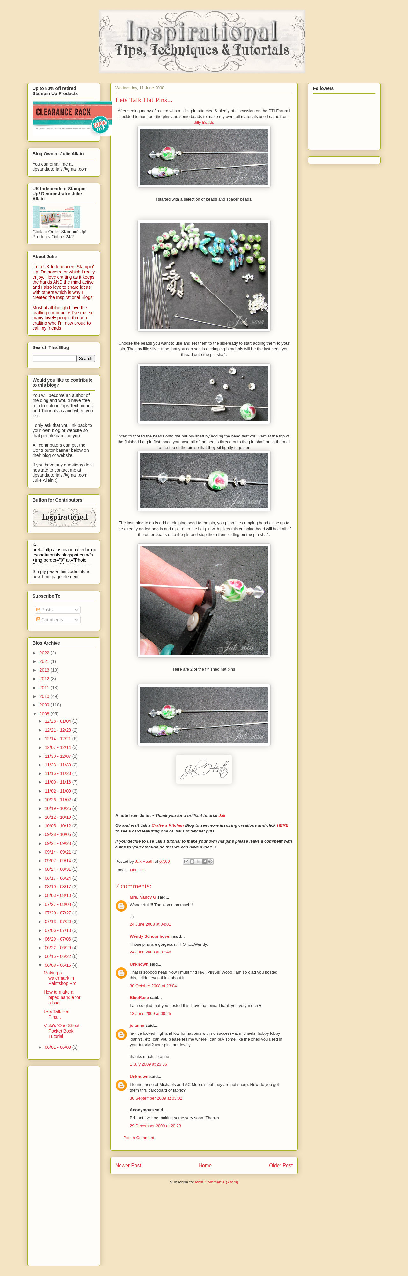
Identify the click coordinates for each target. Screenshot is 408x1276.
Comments (49, 619)
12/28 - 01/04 (58, 721)
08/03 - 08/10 (58, 895)
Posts (44, 609)
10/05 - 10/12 (58, 825)
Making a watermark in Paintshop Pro (60, 978)
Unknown (139, 964)
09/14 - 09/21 (58, 851)
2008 (45, 713)
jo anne (137, 1025)
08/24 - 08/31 (58, 869)
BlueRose (139, 997)
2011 (45, 687)
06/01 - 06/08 (58, 1047)
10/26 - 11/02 (58, 799)
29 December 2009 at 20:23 (155, 1125)
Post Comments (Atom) (216, 1182)
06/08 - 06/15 (58, 965)
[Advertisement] (58, 1164)
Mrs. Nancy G (143, 897)
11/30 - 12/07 (58, 756)
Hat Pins (138, 870)
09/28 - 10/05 (58, 834)
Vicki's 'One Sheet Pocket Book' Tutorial (61, 1031)
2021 (45, 661)
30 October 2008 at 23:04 (153, 985)
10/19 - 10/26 (58, 808)
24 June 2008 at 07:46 (150, 952)
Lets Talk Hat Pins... (56, 1014)
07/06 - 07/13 (58, 930)
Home (205, 1165)
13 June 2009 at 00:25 (150, 1013)
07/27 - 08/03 (58, 904)
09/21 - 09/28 (58, 843)
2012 (45, 678)
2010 (45, 696)
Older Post (281, 1165)
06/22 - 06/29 (58, 947)
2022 (45, 652)
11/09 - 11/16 (58, 782)
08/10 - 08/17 (58, 886)
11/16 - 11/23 (58, 773)
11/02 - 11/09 (58, 791)
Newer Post (128, 1165)
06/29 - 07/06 (58, 939)
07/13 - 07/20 (58, 921)
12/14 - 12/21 (58, 738)
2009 (45, 704)
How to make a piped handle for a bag (62, 997)
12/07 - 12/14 (58, 747)
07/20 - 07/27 (58, 912)
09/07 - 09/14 (58, 860)
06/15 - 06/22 (58, 956)
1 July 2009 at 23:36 (148, 1064)
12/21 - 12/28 (58, 730)
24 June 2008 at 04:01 (150, 924)
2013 (45, 670)
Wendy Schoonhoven (151, 936)
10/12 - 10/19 (58, 817)
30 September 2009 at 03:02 (156, 1098)
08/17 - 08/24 (58, 878)
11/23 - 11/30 (58, 764)
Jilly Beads (204, 122)
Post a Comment (138, 1137)
